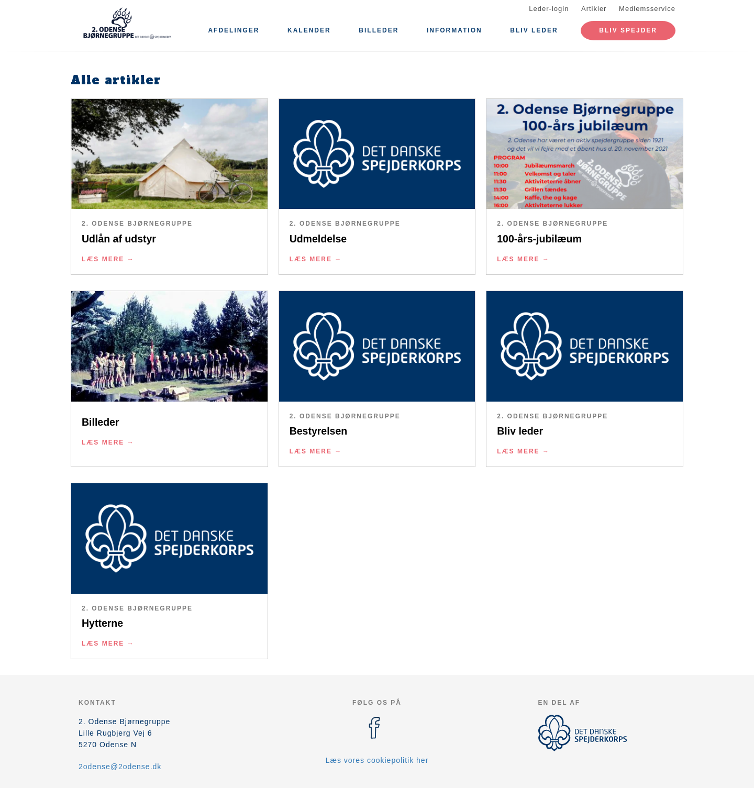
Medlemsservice (647, 9)
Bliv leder (534, 30)
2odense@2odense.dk (120, 766)
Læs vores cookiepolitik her (377, 760)
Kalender (309, 30)
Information (454, 30)
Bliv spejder (628, 30)
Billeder (378, 30)
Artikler (593, 9)
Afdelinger (233, 30)
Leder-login (549, 9)
